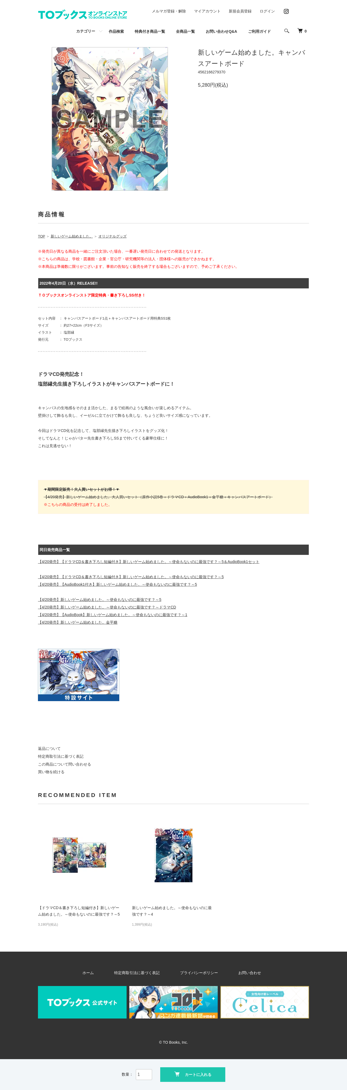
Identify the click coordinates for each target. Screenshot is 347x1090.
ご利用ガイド (259, 31)
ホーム (108, 973)
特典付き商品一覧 (150, 31)
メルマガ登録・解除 (169, 11)
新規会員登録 (240, 11)
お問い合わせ (233, 973)
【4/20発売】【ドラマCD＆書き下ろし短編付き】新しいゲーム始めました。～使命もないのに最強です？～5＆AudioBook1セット (148, 561)
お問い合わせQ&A (221, 31)
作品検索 (116, 31)
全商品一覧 (185, 31)
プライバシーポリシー (195, 973)
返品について (49, 748)
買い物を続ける (51, 772)
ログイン (267, 11)
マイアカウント (207, 11)
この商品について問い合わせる (64, 764)
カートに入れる (192, 1073)
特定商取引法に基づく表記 (60, 756)
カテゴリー (85, 31)
